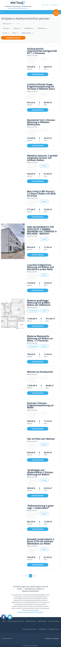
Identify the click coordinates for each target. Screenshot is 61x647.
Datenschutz (48, 638)
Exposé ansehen (37, 74)
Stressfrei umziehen (53, 621)
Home (4, 621)
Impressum (56, 638)
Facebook (3, 616)
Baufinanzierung (42, 621)
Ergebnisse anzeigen (13, 38)
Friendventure (34, 645)
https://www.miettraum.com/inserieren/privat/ (30, 612)
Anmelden (45, 5)
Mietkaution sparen (31, 621)
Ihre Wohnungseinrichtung (29, 629)
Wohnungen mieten (54, 629)
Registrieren (54, 5)
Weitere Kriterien (26, 33)
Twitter (9, 616)
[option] (13, 62)
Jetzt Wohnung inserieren (56, 12)
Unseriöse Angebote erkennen (16, 621)
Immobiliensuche (42, 629)
